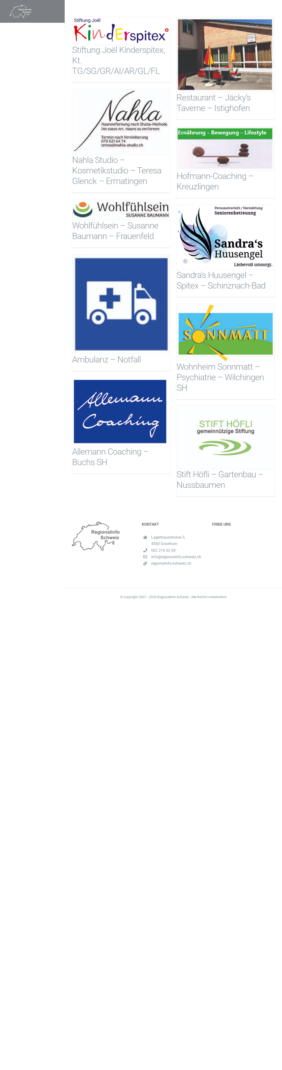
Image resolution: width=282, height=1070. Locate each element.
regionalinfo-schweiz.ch (171, 563)
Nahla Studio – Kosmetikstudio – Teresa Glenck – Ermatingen (116, 170)
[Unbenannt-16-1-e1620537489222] (20, 6)
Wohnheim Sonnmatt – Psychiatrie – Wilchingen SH (220, 377)
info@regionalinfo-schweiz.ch (176, 557)
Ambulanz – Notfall (106, 360)
